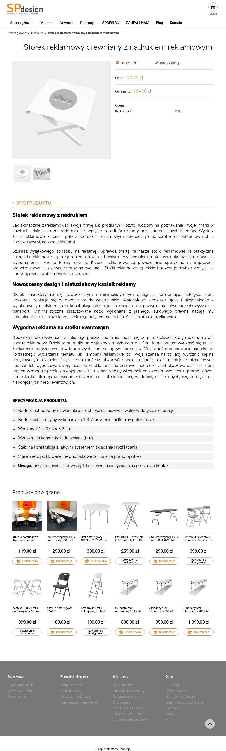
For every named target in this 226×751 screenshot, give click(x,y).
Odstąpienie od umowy (129, 691)
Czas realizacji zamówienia (79, 702)
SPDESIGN (173, 685)
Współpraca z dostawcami (184, 702)
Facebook (172, 708)
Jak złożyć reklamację (75, 696)
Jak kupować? (123, 685)
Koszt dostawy (70, 691)
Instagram (173, 714)
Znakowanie (121, 702)
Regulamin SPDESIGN (128, 708)
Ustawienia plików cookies (131, 719)
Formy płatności (71, 685)
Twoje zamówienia (21, 685)
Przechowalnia (18, 696)
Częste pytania (176, 691)
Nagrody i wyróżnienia (181, 696)
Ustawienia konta (20, 691)
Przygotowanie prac (127, 696)
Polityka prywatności (127, 714)
